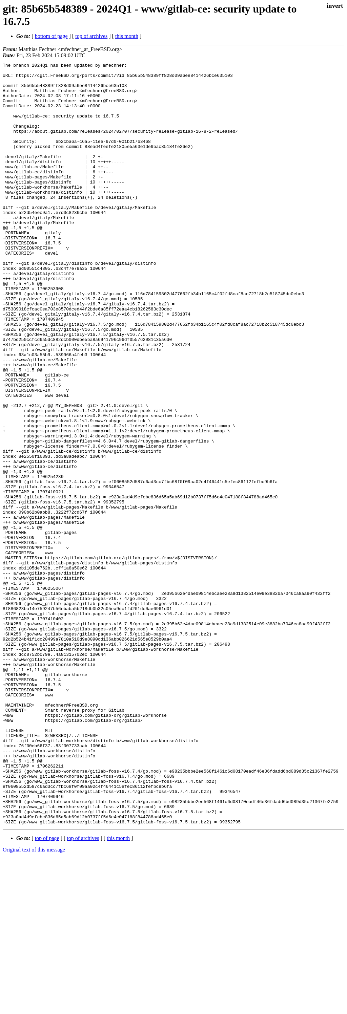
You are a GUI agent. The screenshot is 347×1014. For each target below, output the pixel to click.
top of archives (91, 36)
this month (126, 36)
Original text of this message (34, 1002)
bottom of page (51, 36)
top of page (47, 990)
